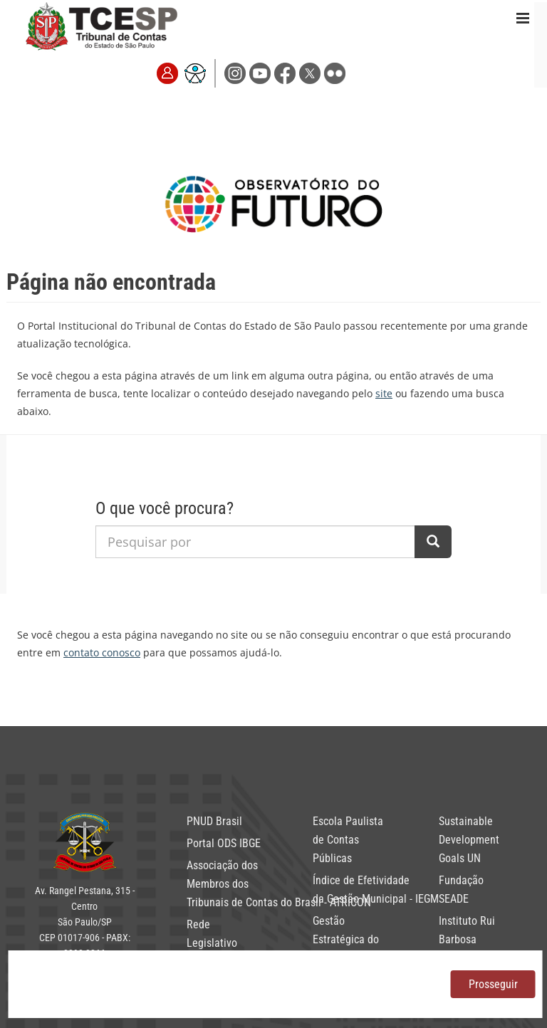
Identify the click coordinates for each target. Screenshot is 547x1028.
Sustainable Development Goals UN (469, 839)
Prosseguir (493, 984)
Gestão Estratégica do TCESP (346, 939)
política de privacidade (110, 984)
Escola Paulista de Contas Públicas (348, 839)
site (383, 393)
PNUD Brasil (214, 821)
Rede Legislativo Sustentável (214, 943)
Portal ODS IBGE (224, 843)
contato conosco (101, 652)
